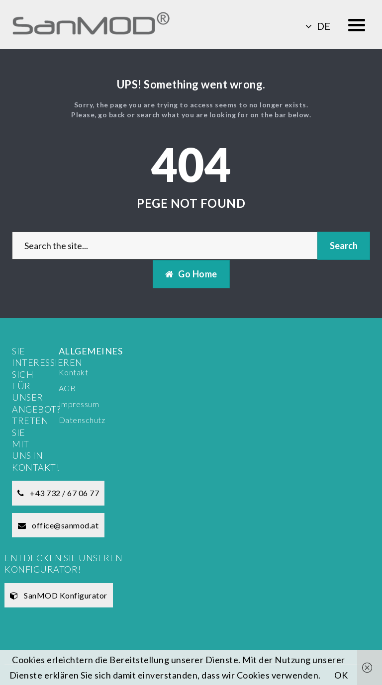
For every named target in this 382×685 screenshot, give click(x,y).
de (317, 26)
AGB (67, 388)
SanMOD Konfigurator (58, 595)
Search (344, 245)
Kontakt (74, 372)
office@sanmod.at (58, 525)
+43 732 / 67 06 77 (58, 493)
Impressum (79, 404)
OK (341, 675)
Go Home (191, 273)
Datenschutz (82, 420)
